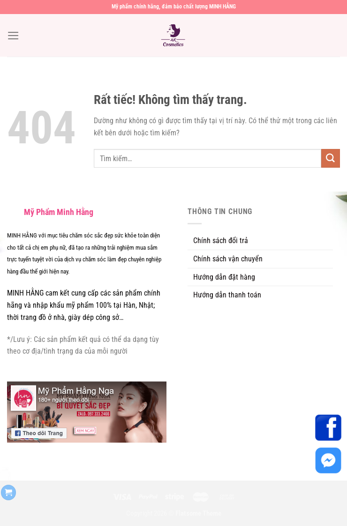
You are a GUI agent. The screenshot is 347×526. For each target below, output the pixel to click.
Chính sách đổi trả (220, 240)
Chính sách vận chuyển (228, 258)
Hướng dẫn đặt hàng (224, 277)
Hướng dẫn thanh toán (227, 294)
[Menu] (13, 35)
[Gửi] (330, 158)
